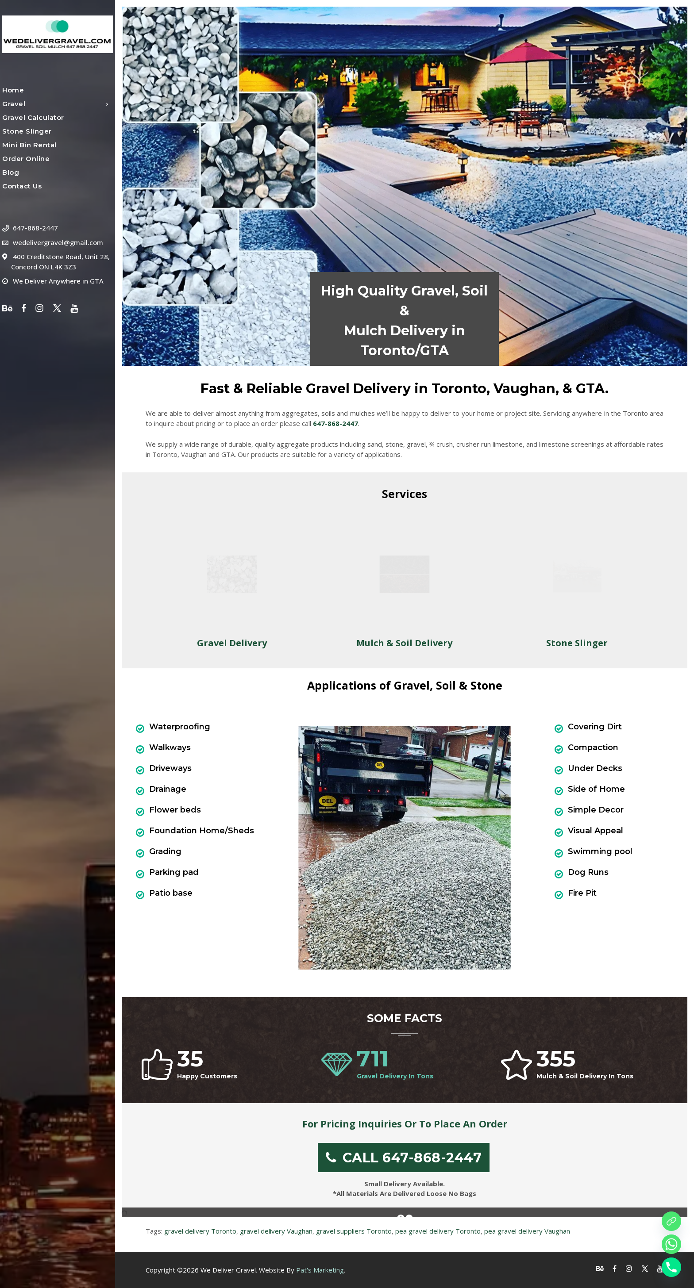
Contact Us (22, 186)
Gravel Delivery (232, 643)
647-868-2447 (35, 227)
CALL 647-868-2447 (404, 1158)
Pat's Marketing (320, 1269)
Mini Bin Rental (29, 145)
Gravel (13, 103)
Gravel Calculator (33, 117)
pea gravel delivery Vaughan (527, 1231)
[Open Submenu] (107, 103)
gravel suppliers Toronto (354, 1231)
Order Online (26, 158)
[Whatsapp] (671, 1244)
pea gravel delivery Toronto (438, 1231)
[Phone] (671, 1267)
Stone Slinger (27, 131)
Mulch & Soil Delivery (404, 643)
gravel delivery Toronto (200, 1231)
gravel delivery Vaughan (276, 1231)
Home (13, 90)
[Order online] (671, 1221)
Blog (10, 172)
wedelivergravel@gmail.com (58, 242)
